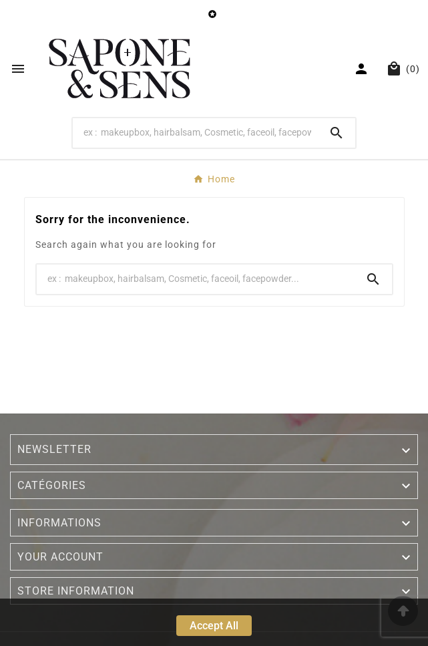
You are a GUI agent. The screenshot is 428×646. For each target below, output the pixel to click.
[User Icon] (363, 69)
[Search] (195, 132)
